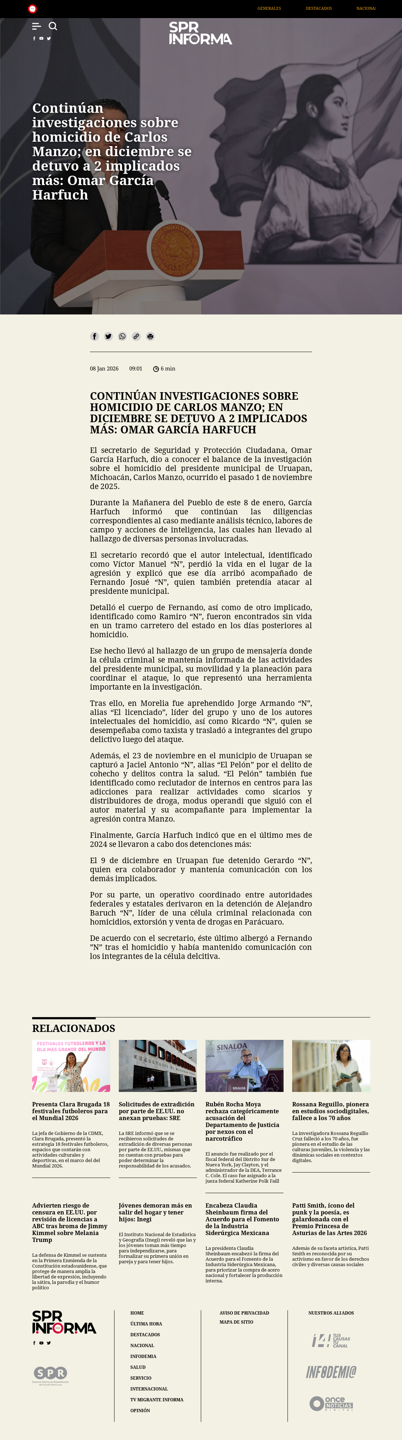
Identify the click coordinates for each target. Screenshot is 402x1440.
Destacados (339, 8)
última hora (146, 1324)
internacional (149, 1389)
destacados (145, 1335)
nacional (142, 1345)
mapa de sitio (236, 1322)
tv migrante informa (156, 1400)
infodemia (143, 1356)
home (137, 1313)
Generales (289, 8)
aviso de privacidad (244, 1313)
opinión (140, 1410)
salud (138, 1367)
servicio (140, 1378)
